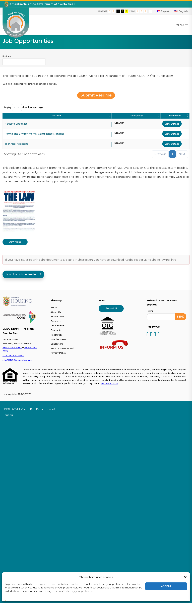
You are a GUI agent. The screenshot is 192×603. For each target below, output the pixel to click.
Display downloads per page (23, 107)
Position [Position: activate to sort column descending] (56, 115)
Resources (56, 334)
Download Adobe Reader (23, 274)
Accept (166, 586)
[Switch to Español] (164, 11)
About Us (55, 312)
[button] (185, 577)
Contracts (55, 330)
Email (150, 311)
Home (53, 307)
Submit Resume (96, 95)
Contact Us (56, 343)
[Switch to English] (181, 11)
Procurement (58, 325)
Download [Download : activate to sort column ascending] (175, 115)
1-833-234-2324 (109, 383)
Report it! (111, 308)
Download (15, 241)
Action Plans (57, 316)
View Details (172, 123)
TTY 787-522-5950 (13, 355)
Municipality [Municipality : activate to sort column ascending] (136, 115)
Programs (55, 321)
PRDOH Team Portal (62, 348)
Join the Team (58, 339)
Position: (7, 56)
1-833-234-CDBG (12, 347)
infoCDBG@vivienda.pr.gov (17, 360)
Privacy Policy (58, 352)
